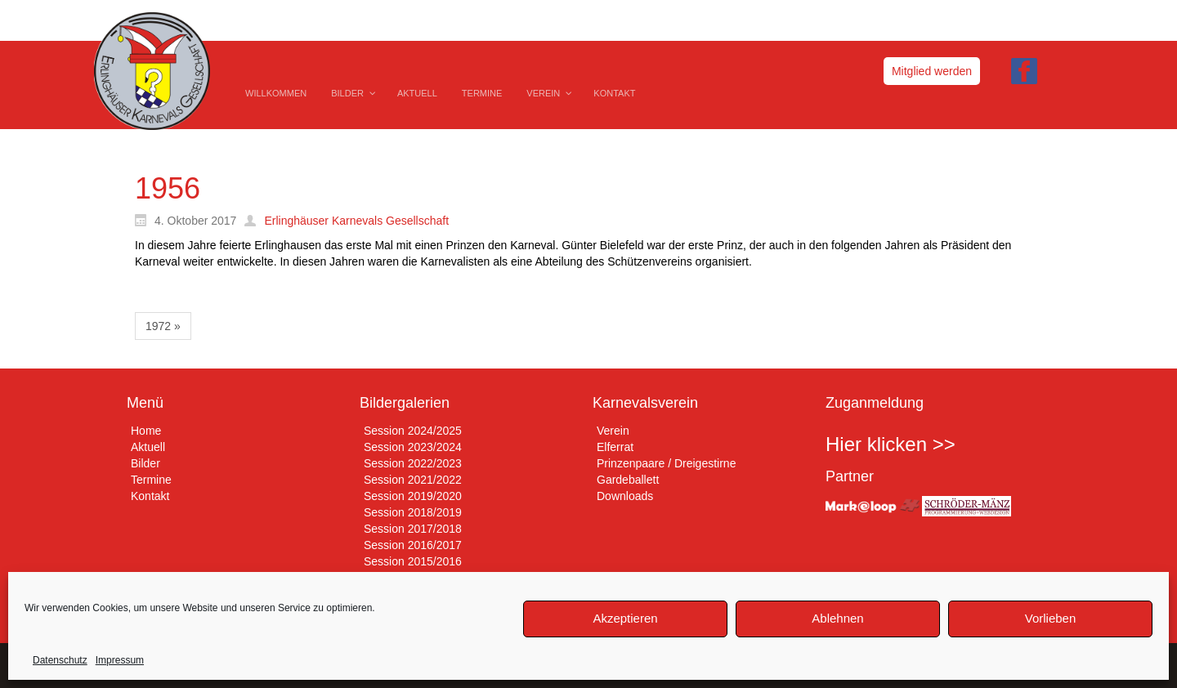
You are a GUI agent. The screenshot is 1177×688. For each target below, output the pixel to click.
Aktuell (148, 446)
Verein (613, 430)
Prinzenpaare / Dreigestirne (666, 463)
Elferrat (615, 446)
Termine (151, 479)
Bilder (145, 463)
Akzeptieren (625, 618)
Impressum (120, 660)
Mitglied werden (932, 71)
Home (146, 430)
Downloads (625, 496)
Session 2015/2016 (413, 561)
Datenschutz (60, 660)
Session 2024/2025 (413, 430)
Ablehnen (837, 618)
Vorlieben (1050, 618)
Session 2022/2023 (413, 463)
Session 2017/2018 (413, 528)
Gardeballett (628, 479)
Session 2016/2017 (413, 545)
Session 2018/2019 (413, 512)
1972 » (163, 326)
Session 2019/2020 (413, 496)
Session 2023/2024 (413, 446)
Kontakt (150, 496)
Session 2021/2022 (413, 479)
